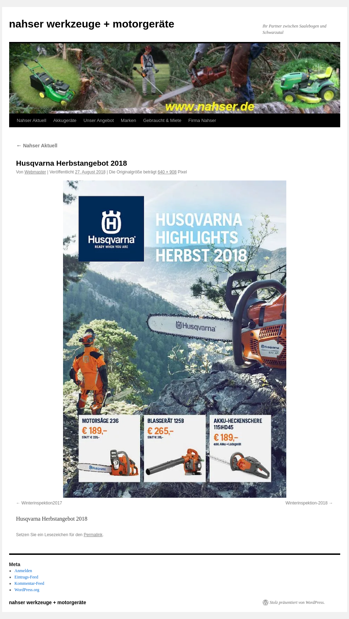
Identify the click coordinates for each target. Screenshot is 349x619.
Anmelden (23, 570)
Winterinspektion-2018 (307, 503)
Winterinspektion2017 (41, 503)
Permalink (93, 534)
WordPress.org (26, 589)
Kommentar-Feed (29, 583)
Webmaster (35, 172)
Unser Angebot (98, 120)
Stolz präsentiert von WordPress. (297, 602)
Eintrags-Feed (26, 577)
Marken (128, 120)
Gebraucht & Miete (162, 120)
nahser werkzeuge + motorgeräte (91, 24)
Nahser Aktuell (31, 120)
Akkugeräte (64, 120)
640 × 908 (167, 172)
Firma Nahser (202, 120)
